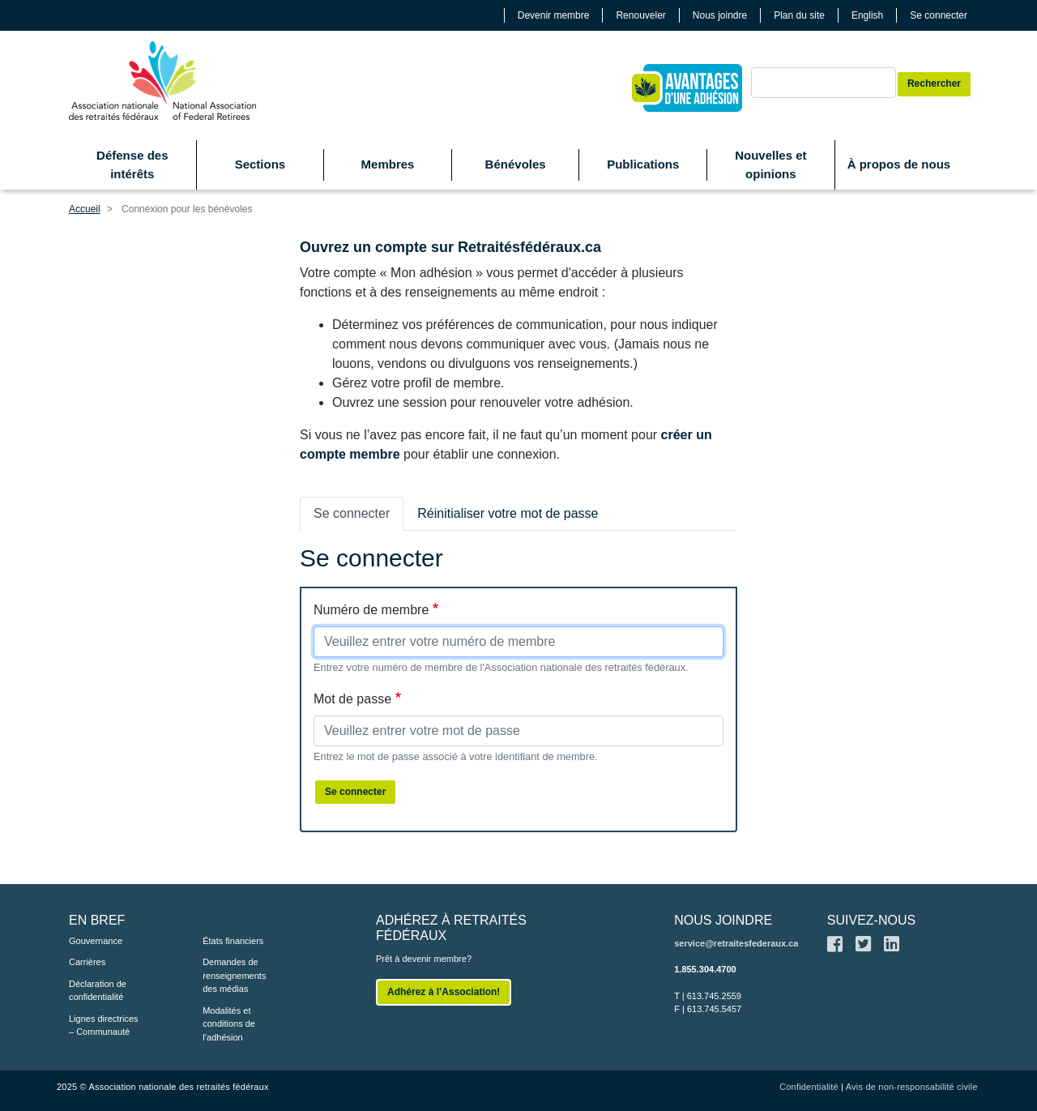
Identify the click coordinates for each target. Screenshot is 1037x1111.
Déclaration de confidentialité (97, 990)
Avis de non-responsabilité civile (912, 1087)
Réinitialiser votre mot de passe (507, 513)
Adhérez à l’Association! (443, 992)
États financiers (233, 941)
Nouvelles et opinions (770, 164)
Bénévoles (515, 164)
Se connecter (938, 15)
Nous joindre (720, 15)
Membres (388, 164)
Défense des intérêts (132, 164)
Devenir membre (554, 15)
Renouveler (640, 15)
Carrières (87, 962)
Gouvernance (95, 941)
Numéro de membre (371, 610)
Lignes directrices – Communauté (104, 1025)
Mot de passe (352, 699)
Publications (643, 164)
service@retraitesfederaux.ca (736, 943)
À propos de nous (899, 164)
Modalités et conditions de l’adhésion (229, 1024)
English (867, 15)
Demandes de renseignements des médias (234, 975)
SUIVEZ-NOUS (871, 920)
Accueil (84, 209)
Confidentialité (809, 1087)
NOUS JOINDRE (723, 920)
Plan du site (799, 15)
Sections (260, 164)
